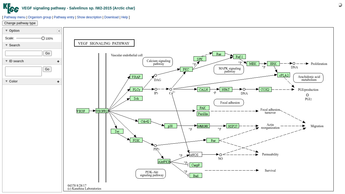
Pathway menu (14, 17)
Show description (89, 17)
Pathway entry (64, 17)
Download (111, 17)
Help (124, 17)
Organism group (39, 17)
